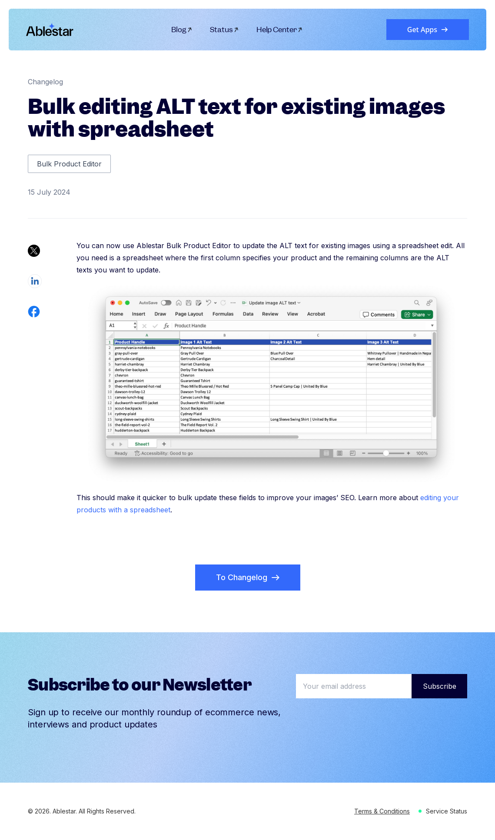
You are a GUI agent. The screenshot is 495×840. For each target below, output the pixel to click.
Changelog (45, 81)
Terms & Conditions (382, 811)
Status (224, 29)
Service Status (446, 811)
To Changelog (247, 577)
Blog (182, 29)
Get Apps (427, 29)
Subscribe (439, 686)
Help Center (279, 29)
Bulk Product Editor (69, 163)
